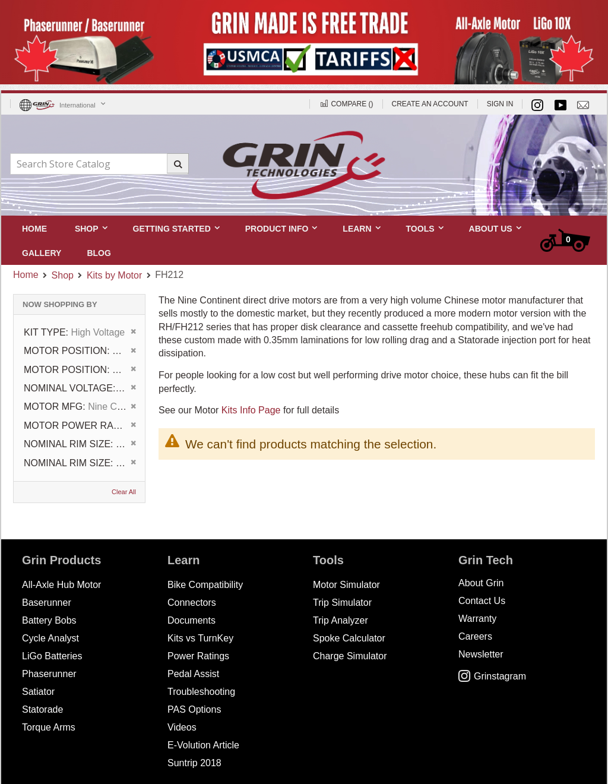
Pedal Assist (193, 674)
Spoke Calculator (349, 638)
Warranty (477, 619)
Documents (191, 620)
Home (26, 275)
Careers (475, 636)
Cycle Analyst (50, 638)
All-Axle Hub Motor (61, 585)
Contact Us (481, 601)
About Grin (481, 583)
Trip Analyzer (340, 620)
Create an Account (430, 104)
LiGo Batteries (52, 656)
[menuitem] (98, 253)
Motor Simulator (346, 585)
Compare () (346, 104)
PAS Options (194, 709)
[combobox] (99, 164)
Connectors (191, 603)
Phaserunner (49, 674)
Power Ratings (198, 656)
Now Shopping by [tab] (60, 304)
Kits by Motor (114, 275)
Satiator (38, 692)
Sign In (500, 104)
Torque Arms (48, 727)
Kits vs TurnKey (200, 638)
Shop (63, 275)
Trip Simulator (342, 603)
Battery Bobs (49, 620)
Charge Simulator (350, 656)
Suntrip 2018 (194, 763)
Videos (182, 727)
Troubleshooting (201, 692)
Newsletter (481, 654)
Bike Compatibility (205, 585)
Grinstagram (492, 676)
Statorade (42, 709)
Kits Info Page (251, 410)
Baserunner (46, 603)
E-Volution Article (203, 745)
